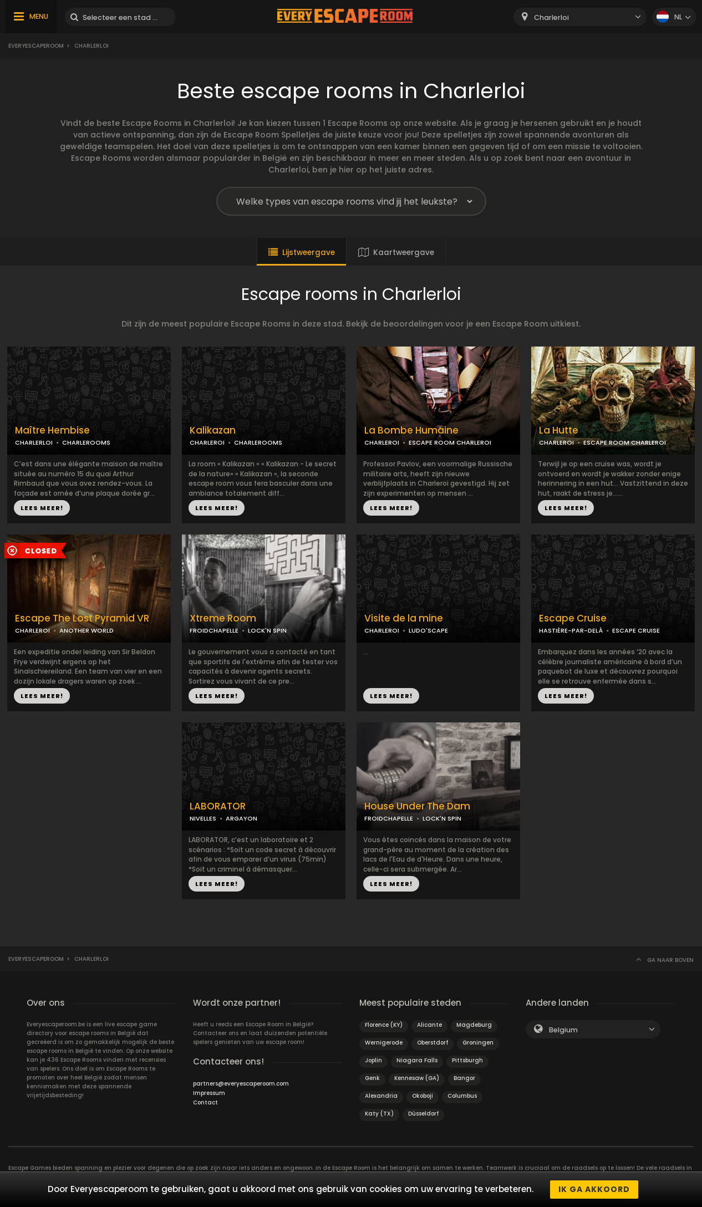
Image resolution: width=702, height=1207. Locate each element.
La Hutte (558, 430)
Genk (372, 1078)
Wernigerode (384, 1042)
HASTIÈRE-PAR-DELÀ (571, 630)
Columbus (462, 1096)
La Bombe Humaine (411, 430)
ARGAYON (241, 818)
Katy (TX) (379, 1113)
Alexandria (381, 1096)
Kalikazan (213, 430)
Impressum (209, 1093)
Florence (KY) (384, 1025)
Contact (205, 1102)
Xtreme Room (223, 618)
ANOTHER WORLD (86, 630)
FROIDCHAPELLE (214, 630)
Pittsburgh (467, 1060)
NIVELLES (203, 818)
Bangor (464, 1078)
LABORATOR (218, 806)
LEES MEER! (42, 507)
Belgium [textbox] (563, 1030)
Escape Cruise (573, 618)
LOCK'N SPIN (267, 630)
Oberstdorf (432, 1042)
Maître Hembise (52, 430)
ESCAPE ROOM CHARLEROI (450, 442)
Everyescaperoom (36, 46)
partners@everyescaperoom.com (241, 1083)
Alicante (429, 1025)
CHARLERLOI (34, 442)
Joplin (373, 1060)
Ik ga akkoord (594, 1189)
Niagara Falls (417, 1060)
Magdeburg (474, 1025)
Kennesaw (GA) (416, 1078)
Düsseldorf (423, 1113)
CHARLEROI (207, 442)
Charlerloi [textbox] (551, 17)
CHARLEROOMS (86, 442)
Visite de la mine (403, 618)
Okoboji (422, 1096)
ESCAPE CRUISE (636, 630)
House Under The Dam (417, 806)
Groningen (478, 1042)
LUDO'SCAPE (428, 630)
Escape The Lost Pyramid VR (82, 618)
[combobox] (580, 17)
